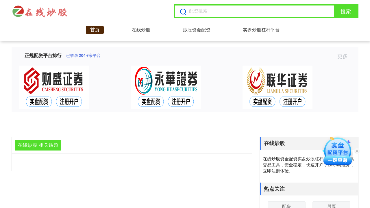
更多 (345, 56)
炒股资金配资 (196, 29)
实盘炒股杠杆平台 (261, 29)
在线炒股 (141, 29)
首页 (94, 29)
